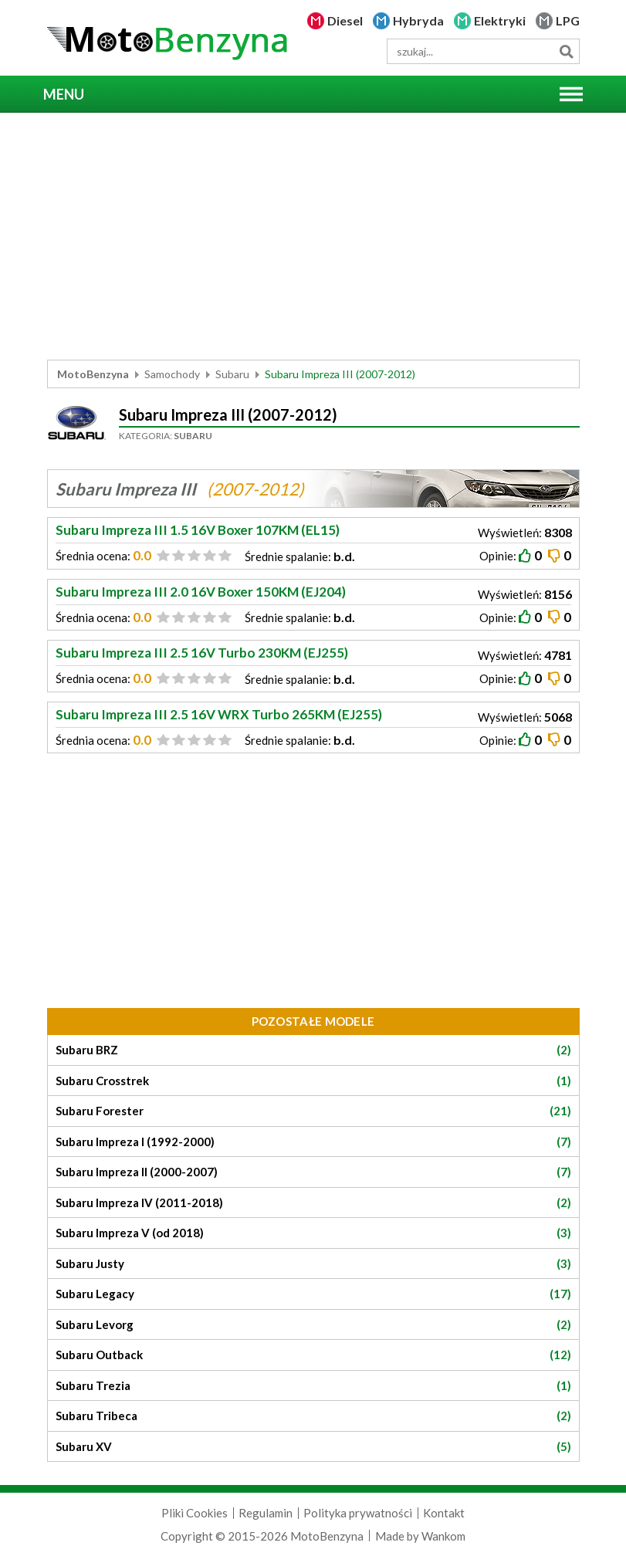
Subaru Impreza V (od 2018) (313, 1233)
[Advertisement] (313, 236)
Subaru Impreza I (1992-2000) (313, 1142)
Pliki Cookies (194, 1513)
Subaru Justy (313, 1264)
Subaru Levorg (313, 1325)
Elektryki (500, 20)
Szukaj (567, 51)
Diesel (345, 20)
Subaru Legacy (313, 1294)
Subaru (232, 374)
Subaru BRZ (313, 1050)
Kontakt (444, 1513)
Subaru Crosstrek (313, 1081)
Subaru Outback (313, 1355)
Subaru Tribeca (313, 1416)
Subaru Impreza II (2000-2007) (313, 1172)
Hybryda (418, 20)
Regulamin (266, 1513)
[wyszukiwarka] (483, 51)
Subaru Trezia (313, 1386)
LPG (568, 20)
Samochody (172, 374)
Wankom (443, 1536)
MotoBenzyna (93, 374)
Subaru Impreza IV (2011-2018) (313, 1203)
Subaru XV (313, 1447)
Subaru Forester (313, 1111)
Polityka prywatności (357, 1513)
